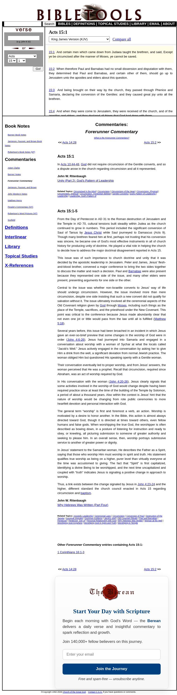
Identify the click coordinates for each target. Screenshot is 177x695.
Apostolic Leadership (83, 516)
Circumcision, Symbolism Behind (95, 194)
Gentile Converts (120, 194)
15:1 (52, 52)
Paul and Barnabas (148, 518)
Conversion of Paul (135, 516)
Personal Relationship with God (101, 520)
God (83, 164)
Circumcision (104, 191)
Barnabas (134, 271)
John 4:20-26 (119, 381)
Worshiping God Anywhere (69, 523)
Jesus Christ (93, 232)
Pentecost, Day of (76, 520)
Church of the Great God (74, 692)
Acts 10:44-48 (70, 164)
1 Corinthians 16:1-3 (70, 552)
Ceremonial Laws (103, 516)
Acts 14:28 (69, 142)
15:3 (52, 90)
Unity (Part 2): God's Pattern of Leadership (85, 180)
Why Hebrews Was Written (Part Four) (82, 505)
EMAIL (154, 24)
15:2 (52, 69)
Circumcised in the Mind (85, 191)
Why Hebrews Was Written (130, 520)
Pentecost (62, 520)
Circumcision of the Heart (123, 191)
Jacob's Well (110, 518)
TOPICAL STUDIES (113, 24)
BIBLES (64, 24)
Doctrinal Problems (94, 518)
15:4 (52, 111)
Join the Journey (111, 669)
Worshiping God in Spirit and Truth (100, 523)
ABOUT (169, 24)
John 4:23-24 (146, 484)
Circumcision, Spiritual (67, 194)
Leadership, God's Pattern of (83, 196)
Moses (122, 305)
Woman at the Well (153, 520)
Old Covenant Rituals (128, 518)
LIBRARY (138, 24)
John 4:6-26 (75, 339)
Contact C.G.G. (95, 692)
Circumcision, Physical (147, 191)
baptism (86, 493)
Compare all (122, 39)
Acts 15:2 (150, 142)
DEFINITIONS (84, 24)
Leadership (62, 196)
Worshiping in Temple (128, 523)
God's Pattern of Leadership (143, 194)
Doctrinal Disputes (74, 518)
